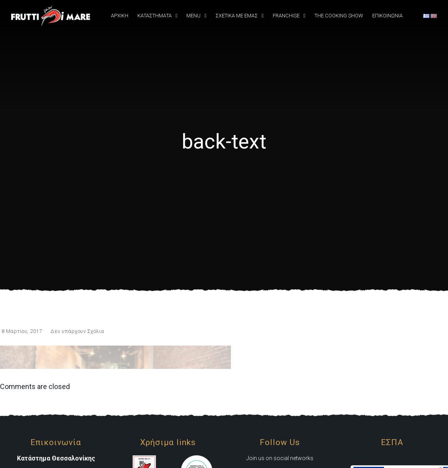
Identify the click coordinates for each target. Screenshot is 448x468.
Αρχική (119, 16)
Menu (193, 16)
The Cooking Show (339, 16)
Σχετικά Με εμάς (237, 16)
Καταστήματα (154, 16)
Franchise (286, 16)
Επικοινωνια (387, 16)
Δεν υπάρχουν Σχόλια (77, 331)
